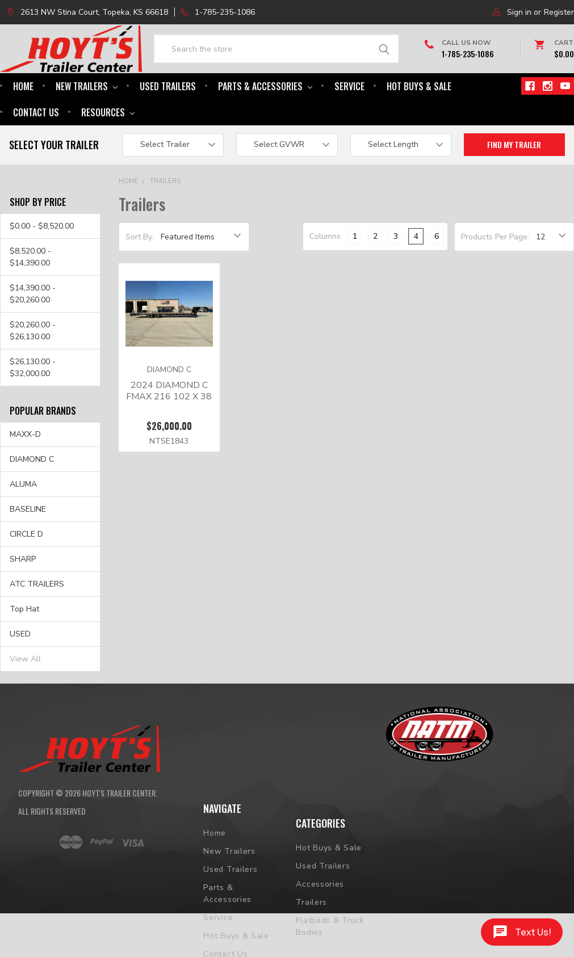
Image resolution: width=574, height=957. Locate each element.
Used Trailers (168, 121)
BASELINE (28, 544)
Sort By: (139, 271)
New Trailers (87, 121)
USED (20, 668)
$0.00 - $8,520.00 (42, 260)
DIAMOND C (32, 494)
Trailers (165, 216)
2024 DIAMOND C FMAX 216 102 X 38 (169, 425)
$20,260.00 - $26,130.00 (33, 365)
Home (23, 121)
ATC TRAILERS (37, 618)
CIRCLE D (26, 569)
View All (25, 693)
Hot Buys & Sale (419, 121)
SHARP (23, 593)
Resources (108, 147)
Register (559, 12)
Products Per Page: (495, 271)
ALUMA (23, 519)
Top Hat (24, 643)
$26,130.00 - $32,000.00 (33, 402)
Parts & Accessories (265, 121)
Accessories (320, 927)
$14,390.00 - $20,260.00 (33, 328)
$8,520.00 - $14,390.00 (30, 291)
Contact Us (36, 147)
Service (349, 121)
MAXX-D (25, 469)
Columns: (325, 270)
